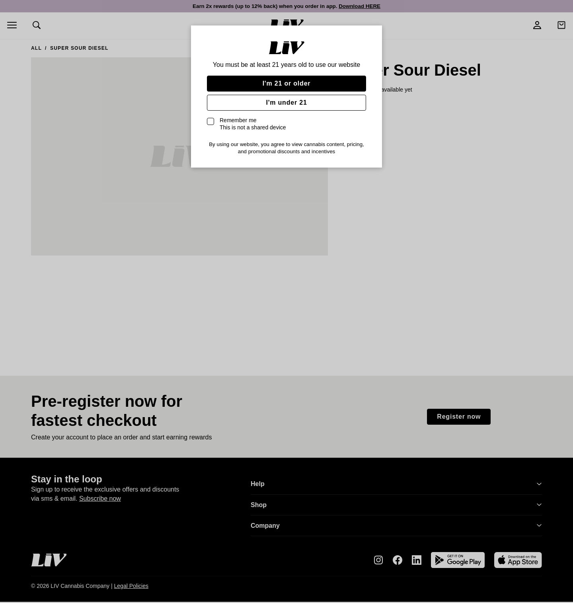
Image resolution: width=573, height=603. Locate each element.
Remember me (253, 124)
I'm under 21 (286, 102)
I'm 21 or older (287, 83)
